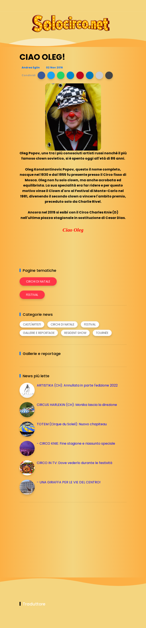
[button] (41, 75)
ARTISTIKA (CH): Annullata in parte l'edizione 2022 (77, 385)
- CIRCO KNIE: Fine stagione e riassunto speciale (76, 443)
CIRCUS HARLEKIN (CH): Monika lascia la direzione (77, 404)
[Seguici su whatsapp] (116, 5)
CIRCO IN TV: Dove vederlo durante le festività (74, 462)
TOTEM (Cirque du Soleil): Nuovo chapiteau (72, 424)
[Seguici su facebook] (94, 5)
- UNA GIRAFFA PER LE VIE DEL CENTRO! (69, 482)
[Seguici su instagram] (102, 5)
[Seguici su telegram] (109, 5)
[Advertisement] (51, 535)
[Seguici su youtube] (124, 5)
